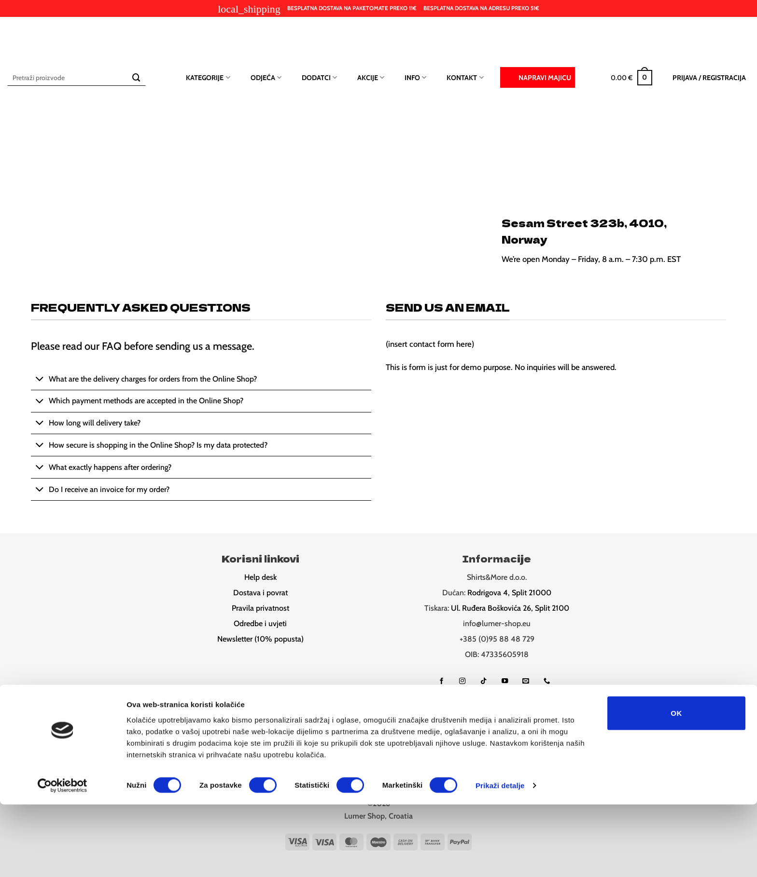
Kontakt (465, 77)
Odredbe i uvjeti (260, 623)
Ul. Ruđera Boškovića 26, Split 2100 (510, 608)
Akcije (370, 77)
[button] (631, 77)
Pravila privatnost (260, 608)
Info (415, 77)
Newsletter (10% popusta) (260, 639)
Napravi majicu (537, 77)
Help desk (260, 577)
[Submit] (136, 77)
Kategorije (208, 77)
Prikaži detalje (500, 858)
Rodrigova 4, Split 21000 (509, 592)
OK (676, 785)
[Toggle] (39, 379)
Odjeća (266, 77)
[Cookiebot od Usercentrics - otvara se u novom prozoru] (62, 858)
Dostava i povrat (260, 592)
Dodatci (319, 77)
